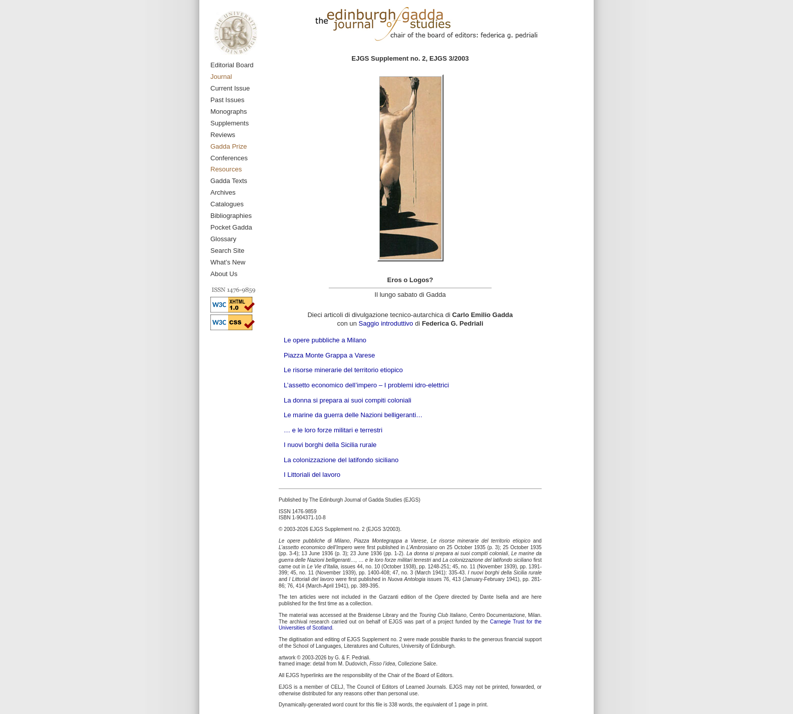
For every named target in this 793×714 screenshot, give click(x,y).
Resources (226, 169)
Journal (221, 76)
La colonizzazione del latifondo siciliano (341, 460)
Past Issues (227, 100)
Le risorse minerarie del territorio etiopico (343, 370)
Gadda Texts (228, 181)
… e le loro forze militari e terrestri (333, 430)
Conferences (229, 158)
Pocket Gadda (231, 227)
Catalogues (227, 204)
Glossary (223, 239)
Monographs (228, 111)
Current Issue (230, 88)
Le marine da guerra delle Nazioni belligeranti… (353, 415)
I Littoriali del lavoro (312, 474)
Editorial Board (231, 65)
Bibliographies (231, 215)
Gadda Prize (228, 146)
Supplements (229, 123)
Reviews (222, 135)
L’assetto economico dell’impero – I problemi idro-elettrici (366, 385)
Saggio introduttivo (386, 323)
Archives (223, 192)
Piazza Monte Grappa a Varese (329, 355)
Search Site (227, 250)
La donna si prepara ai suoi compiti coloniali (347, 400)
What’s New (227, 262)
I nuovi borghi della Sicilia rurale (330, 445)
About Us (223, 274)
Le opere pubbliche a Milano (325, 340)
